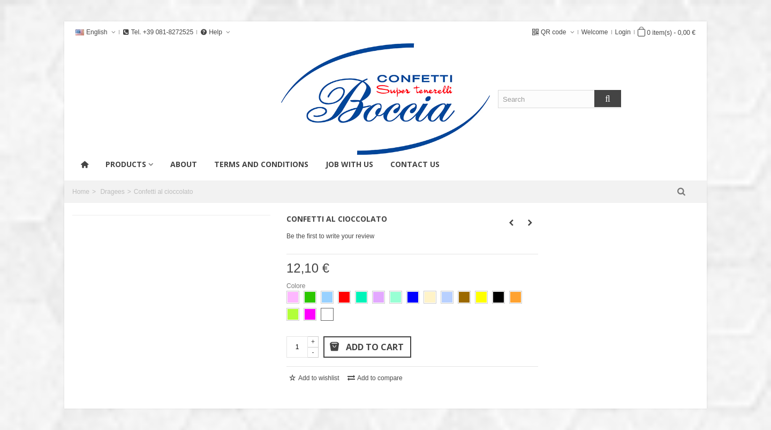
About (183, 164)
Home (80, 191)
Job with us (349, 164)
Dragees (112, 191)
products (125, 164)
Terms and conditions (261, 164)
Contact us (415, 164)
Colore (296, 286)
